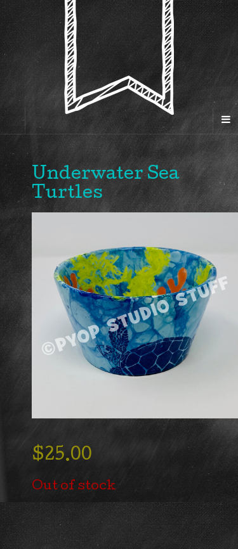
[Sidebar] (12, 121)
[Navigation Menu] (225, 121)
